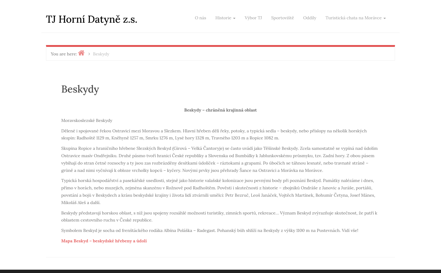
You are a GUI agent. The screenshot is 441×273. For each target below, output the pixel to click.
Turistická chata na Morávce (356, 18)
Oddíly (309, 18)
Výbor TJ (253, 18)
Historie (225, 18)
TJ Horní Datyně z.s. (92, 19)
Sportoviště (282, 18)
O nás (200, 18)
